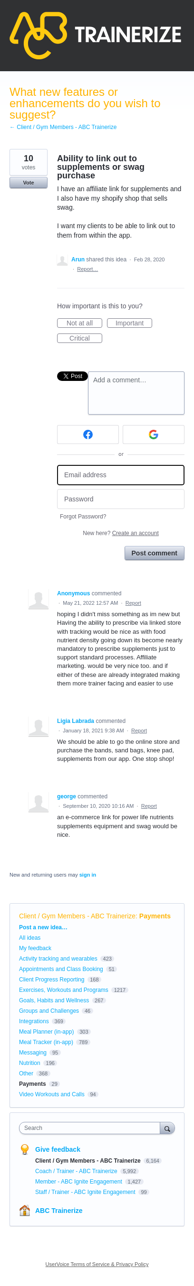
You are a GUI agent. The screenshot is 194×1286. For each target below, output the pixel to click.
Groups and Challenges (49, 1011)
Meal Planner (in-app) (46, 1031)
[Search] (167, 1128)
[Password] (120, 499)
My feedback (35, 948)
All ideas (29, 937)
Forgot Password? (83, 516)
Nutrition (29, 1063)
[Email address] (120, 475)
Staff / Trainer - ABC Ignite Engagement (86, 1192)
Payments (155, 916)
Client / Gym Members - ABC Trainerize (77, 916)
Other (26, 1073)
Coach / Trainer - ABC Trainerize (77, 1171)
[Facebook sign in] (88, 434)
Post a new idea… (43, 927)
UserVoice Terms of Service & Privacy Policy (97, 1264)
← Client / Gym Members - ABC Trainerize (63, 127)
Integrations (34, 1021)
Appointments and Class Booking (61, 969)
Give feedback (57, 1149)
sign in (87, 875)
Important (134, 323)
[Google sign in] (153, 434)
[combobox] (92, 1128)
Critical (85, 338)
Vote (28, 182)
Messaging (33, 1052)
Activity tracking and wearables (58, 958)
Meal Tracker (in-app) (46, 1042)
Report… (87, 269)
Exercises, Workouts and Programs (64, 990)
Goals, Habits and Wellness (54, 1000)
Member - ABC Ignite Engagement (79, 1181)
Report (133, 603)
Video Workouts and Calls (52, 1094)
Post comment (154, 553)
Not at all (84, 323)
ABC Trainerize (59, 1210)
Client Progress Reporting (51, 979)
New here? (120, 533)
